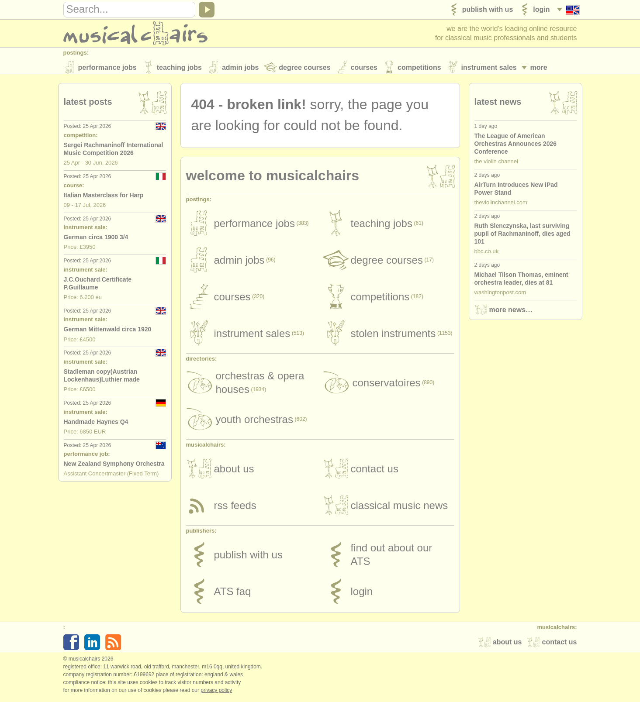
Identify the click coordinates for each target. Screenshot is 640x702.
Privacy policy (216, 693)
